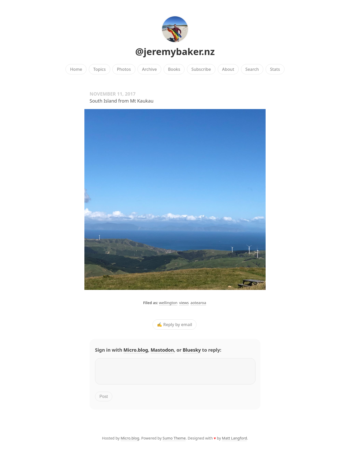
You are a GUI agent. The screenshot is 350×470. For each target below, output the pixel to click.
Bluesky (192, 350)
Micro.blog (135, 350)
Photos (124, 69)
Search (252, 69)
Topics (99, 69)
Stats (275, 69)
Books (174, 69)
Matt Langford (234, 441)
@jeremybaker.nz (175, 51)
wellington (168, 302)
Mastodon (162, 350)
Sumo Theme (174, 441)
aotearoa (198, 302)
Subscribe (201, 69)
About (228, 69)
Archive (149, 69)
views (184, 302)
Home (76, 69)
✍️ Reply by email (174, 324)
